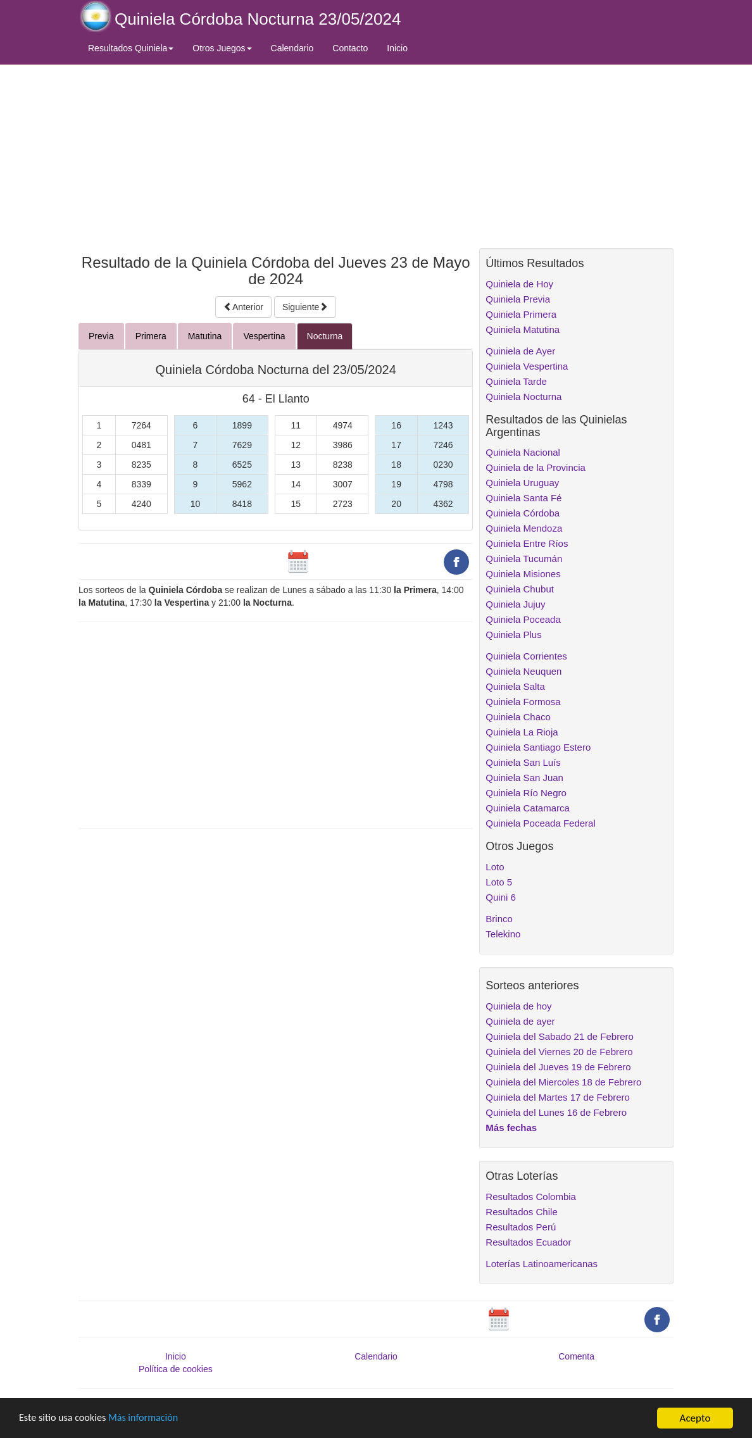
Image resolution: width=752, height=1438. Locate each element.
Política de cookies (176, 1369)
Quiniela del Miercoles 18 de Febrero (563, 1082)
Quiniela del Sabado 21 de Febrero (560, 1036)
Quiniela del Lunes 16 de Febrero (556, 1112)
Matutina (205, 336)
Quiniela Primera (521, 314)
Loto (495, 866)
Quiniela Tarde (516, 381)
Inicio (397, 48)
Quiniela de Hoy (519, 283)
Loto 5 (499, 882)
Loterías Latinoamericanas (542, 1263)
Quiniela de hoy (518, 1006)
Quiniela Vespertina (527, 366)
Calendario (292, 48)
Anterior (243, 307)
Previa (101, 336)
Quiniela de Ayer (520, 351)
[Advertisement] (275, 156)
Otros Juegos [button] (221, 48)
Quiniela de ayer (520, 1021)
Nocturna (325, 336)
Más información (150, 1419)
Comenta (576, 1356)
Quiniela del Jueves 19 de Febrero (558, 1066)
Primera (150, 336)
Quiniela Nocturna (523, 396)
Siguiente (305, 307)
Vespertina (264, 336)
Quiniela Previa (518, 299)
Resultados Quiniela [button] (130, 48)
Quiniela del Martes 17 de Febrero (558, 1097)
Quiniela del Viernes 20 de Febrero (559, 1051)
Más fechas (511, 1127)
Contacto (350, 48)
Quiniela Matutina (523, 329)
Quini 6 (501, 897)
